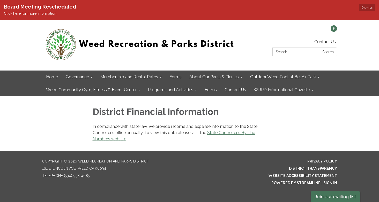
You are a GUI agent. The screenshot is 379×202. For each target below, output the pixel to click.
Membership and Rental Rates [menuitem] (129, 76)
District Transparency (313, 168)
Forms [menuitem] (175, 76)
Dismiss (367, 7)
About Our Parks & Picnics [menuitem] (214, 76)
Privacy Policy (322, 161)
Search (328, 52)
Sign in (330, 183)
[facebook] (334, 30)
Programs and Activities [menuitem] (170, 89)
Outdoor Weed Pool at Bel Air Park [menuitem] (283, 76)
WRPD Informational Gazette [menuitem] (282, 89)
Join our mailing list (335, 196)
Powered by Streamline (296, 183)
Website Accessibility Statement (303, 176)
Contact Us (325, 41)
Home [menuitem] (52, 76)
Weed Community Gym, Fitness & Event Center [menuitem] (91, 89)
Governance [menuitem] (77, 76)
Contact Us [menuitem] (235, 89)
